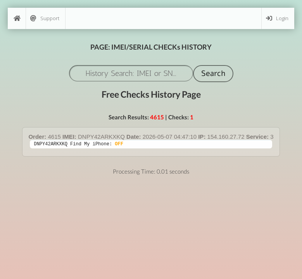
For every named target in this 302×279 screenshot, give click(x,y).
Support (44, 18)
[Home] (17, 18)
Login (277, 18)
